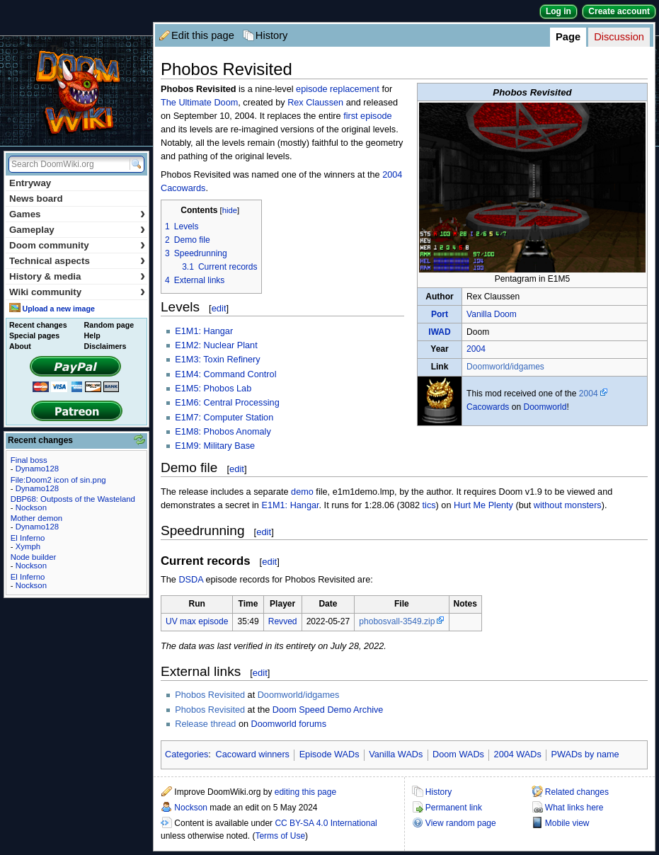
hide (229, 210)
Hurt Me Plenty (483, 505)
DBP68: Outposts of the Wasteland (73, 499)
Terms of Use (280, 836)
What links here (574, 808)
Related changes (577, 792)
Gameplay (77, 229)
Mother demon (36, 518)
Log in (558, 11)
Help (92, 335)
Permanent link (453, 808)
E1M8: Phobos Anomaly (222, 432)
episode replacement (337, 89)
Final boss (29, 460)
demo (302, 492)
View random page (460, 823)
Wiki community (77, 292)
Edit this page (202, 35)
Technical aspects (77, 260)
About (20, 346)
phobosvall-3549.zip (397, 621)
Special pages (34, 335)
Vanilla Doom (491, 314)
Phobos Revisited (210, 695)
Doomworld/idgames (505, 367)
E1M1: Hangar (204, 331)
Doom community (77, 245)
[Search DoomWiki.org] (67, 164)
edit (219, 308)
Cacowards (487, 407)
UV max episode (197, 621)
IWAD (439, 332)
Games (77, 214)
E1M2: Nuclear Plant (216, 345)
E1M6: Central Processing (227, 403)
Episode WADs (329, 754)
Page (568, 36)
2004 (476, 349)
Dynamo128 (37, 468)
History (272, 35)
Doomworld (544, 407)
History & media (77, 276)
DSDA (190, 580)
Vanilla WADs (396, 754)
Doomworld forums (288, 724)
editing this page (305, 792)
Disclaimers (105, 346)
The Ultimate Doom (199, 103)
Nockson (190, 808)
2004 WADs (517, 754)
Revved (282, 621)
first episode (367, 116)
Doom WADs (458, 754)
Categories (186, 754)
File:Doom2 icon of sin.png (58, 480)
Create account (619, 11)
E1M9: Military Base (215, 446)
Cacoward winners (253, 754)
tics (429, 505)
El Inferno (28, 538)
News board (36, 198)
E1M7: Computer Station (224, 418)
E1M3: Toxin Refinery (217, 360)
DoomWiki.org (76, 91)
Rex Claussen (315, 103)
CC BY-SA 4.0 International (326, 823)
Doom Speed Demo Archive (328, 710)
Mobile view (567, 823)
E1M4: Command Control (225, 374)
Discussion (619, 36)
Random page (109, 325)
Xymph (28, 546)
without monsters (568, 505)
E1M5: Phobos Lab (213, 389)
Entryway (30, 183)
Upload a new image (58, 308)
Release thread (205, 724)
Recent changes (38, 325)
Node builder (34, 557)
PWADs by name (585, 754)
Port (439, 314)
